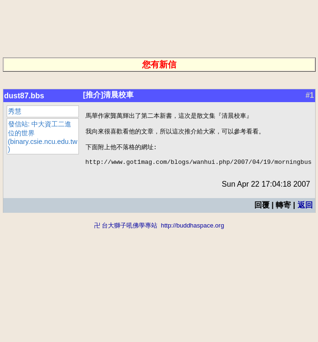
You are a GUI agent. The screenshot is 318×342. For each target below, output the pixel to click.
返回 (304, 212)
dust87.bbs (24, 96)
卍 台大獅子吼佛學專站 (126, 232)
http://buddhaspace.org (192, 232)
